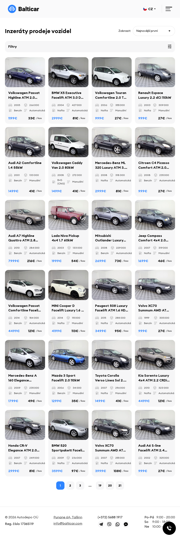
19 (100, 486)
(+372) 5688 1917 (110, 517)
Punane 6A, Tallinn (68, 517)
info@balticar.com (68, 523)
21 (119, 486)
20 (110, 486)
